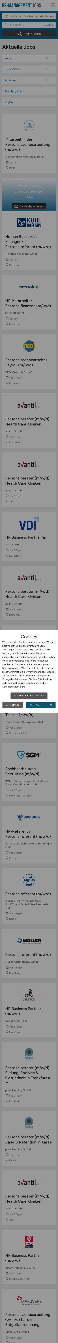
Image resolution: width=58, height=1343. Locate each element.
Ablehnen (12, 705)
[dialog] (29, 671)
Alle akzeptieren (41, 705)
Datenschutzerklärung (13, 686)
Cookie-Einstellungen (29, 695)
